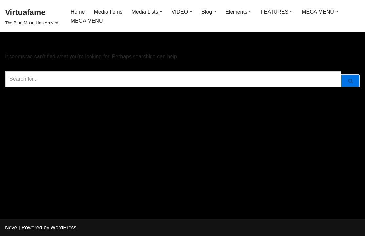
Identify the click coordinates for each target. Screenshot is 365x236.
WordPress (63, 227)
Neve (11, 227)
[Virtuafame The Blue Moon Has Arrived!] (32, 16)
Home (78, 12)
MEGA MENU (87, 21)
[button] (161, 11)
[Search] (173, 79)
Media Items (108, 12)
